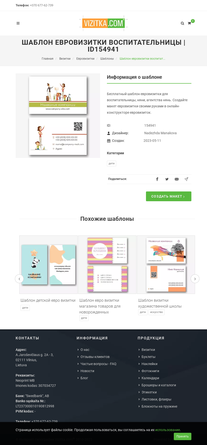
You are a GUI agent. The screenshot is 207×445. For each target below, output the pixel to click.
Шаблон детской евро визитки (48, 300)
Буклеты (148, 357)
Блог (84, 378)
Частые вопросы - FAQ (98, 364)
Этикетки (149, 392)
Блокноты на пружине (159, 406)
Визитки (148, 350)
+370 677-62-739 (41, 5)
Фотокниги (150, 371)
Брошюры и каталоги (159, 385)
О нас (85, 350)
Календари (150, 378)
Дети (111, 163)
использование (167, 430)
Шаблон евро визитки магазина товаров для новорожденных (100, 306)
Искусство (156, 312)
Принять (182, 436)
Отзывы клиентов (95, 357)
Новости (87, 371)
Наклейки (149, 364)
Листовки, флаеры (156, 399)
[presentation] (19, 278)
